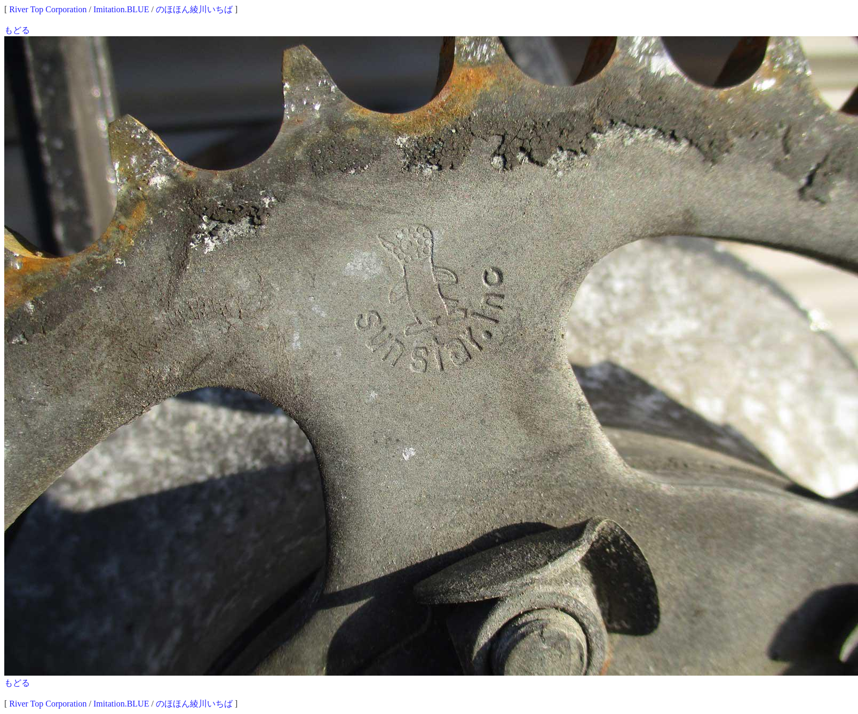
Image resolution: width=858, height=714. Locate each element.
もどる (17, 30)
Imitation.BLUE (121, 9)
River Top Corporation (47, 9)
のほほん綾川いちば (194, 9)
